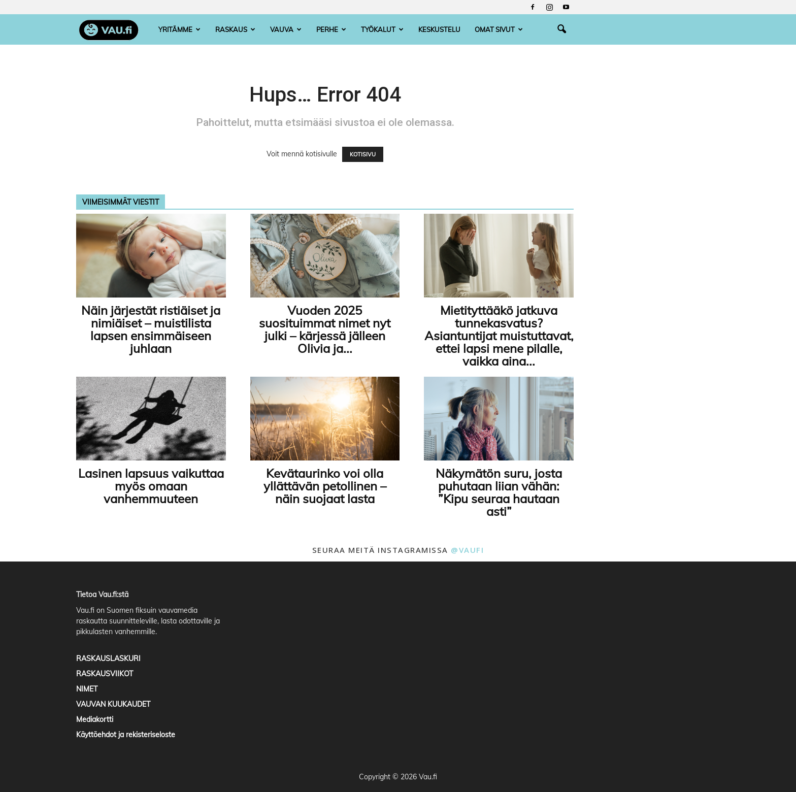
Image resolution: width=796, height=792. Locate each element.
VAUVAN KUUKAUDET (113, 704)
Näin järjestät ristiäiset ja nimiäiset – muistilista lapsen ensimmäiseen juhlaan (150, 329)
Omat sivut (499, 29)
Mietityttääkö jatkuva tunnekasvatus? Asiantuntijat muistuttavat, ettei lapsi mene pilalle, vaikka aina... (499, 336)
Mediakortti (94, 719)
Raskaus (235, 29)
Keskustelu (439, 29)
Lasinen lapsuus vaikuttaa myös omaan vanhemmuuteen (151, 486)
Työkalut (382, 29)
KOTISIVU (363, 154)
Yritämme (179, 29)
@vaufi (467, 550)
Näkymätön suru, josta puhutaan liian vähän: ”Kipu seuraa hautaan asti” (499, 492)
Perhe (331, 29)
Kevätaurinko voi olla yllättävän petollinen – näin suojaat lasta (324, 486)
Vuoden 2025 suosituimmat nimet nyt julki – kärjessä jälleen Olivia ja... (324, 329)
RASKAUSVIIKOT (104, 673)
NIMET (86, 689)
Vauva (286, 29)
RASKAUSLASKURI (108, 658)
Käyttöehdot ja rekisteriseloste (125, 734)
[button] (561, 29)
